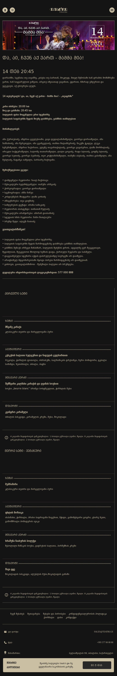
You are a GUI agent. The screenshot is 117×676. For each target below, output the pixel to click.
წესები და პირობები (54, 614)
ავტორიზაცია (12, 10)
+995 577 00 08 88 (105, 642)
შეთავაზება (33, 614)
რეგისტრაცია (5, 10)
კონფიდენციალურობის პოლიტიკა (88, 614)
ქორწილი (49, 618)
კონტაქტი (71, 618)
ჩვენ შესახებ (17, 614)
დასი (60, 618)
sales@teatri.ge (103, 632)
